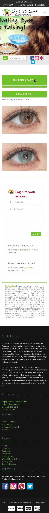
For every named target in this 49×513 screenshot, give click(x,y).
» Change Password (10, 427)
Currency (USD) (24, 1)
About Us (6, 448)
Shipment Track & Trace (12, 459)
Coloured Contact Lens (11, 404)
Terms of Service (9, 464)
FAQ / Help (6, 453)
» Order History (8, 421)
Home (4, 446)
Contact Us (6, 451)
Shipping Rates (8, 456)
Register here (27, 267)
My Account (9, 5)
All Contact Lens (9, 409)
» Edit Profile (7, 424)
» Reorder (6, 429)
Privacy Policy (7, 461)
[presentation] (28, 219)
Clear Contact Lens (10, 407)
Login (36, 234)
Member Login (25, 5)
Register (40, 5)
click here (22, 250)
